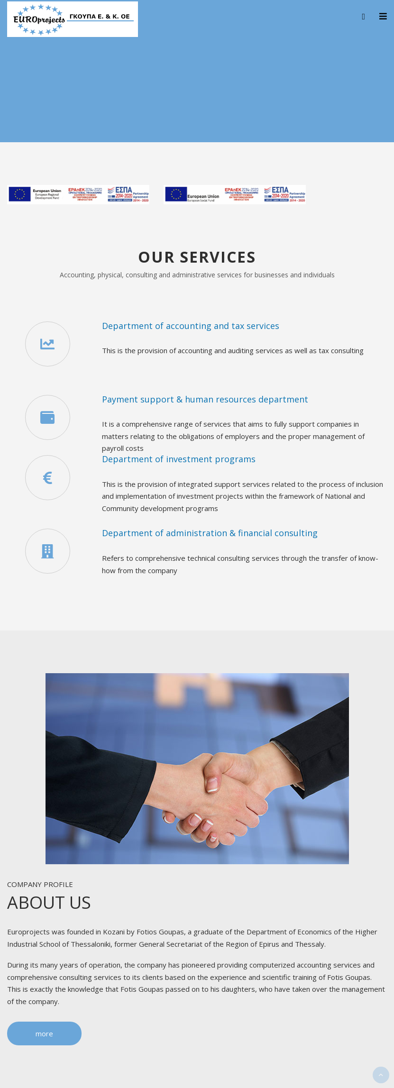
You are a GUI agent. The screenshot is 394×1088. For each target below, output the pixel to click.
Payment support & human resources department (205, 399)
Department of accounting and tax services (190, 325)
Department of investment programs (179, 459)
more (44, 1033)
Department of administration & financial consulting (210, 533)
